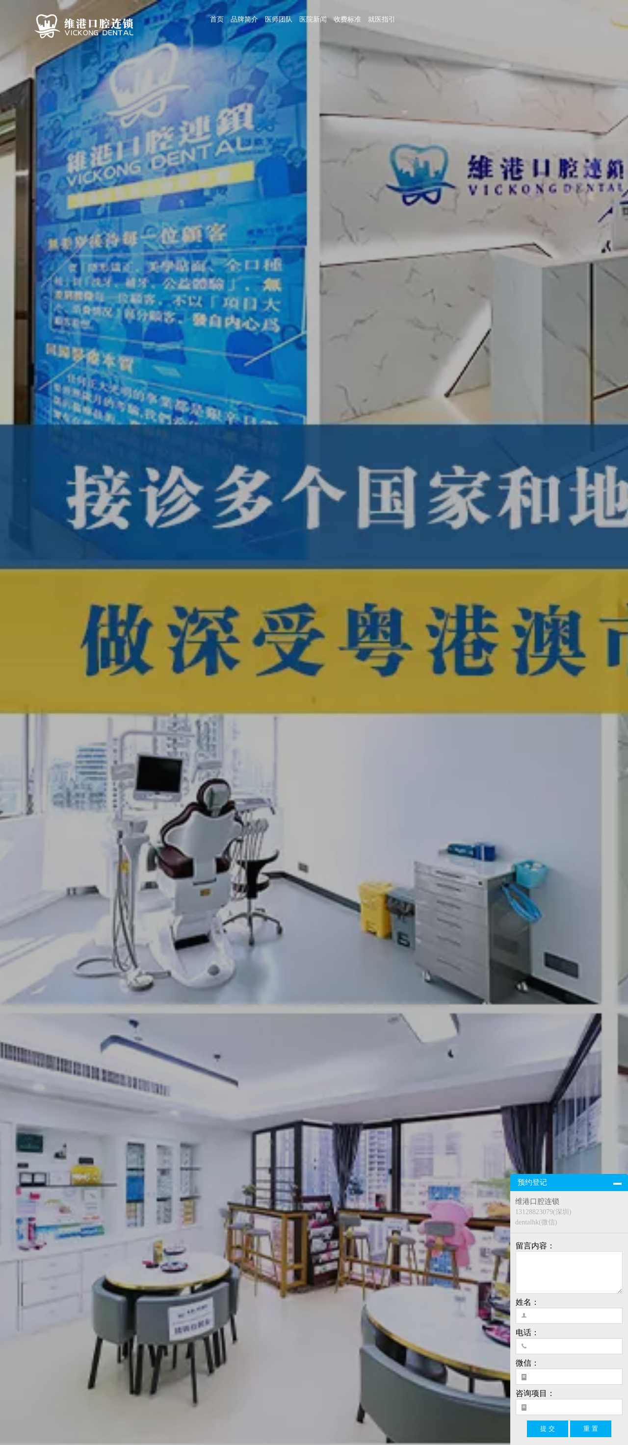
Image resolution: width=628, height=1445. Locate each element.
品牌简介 (244, 19)
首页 (217, 19)
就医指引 (381, 19)
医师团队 (278, 19)
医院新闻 (313, 19)
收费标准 (347, 19)
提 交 (547, 1428)
